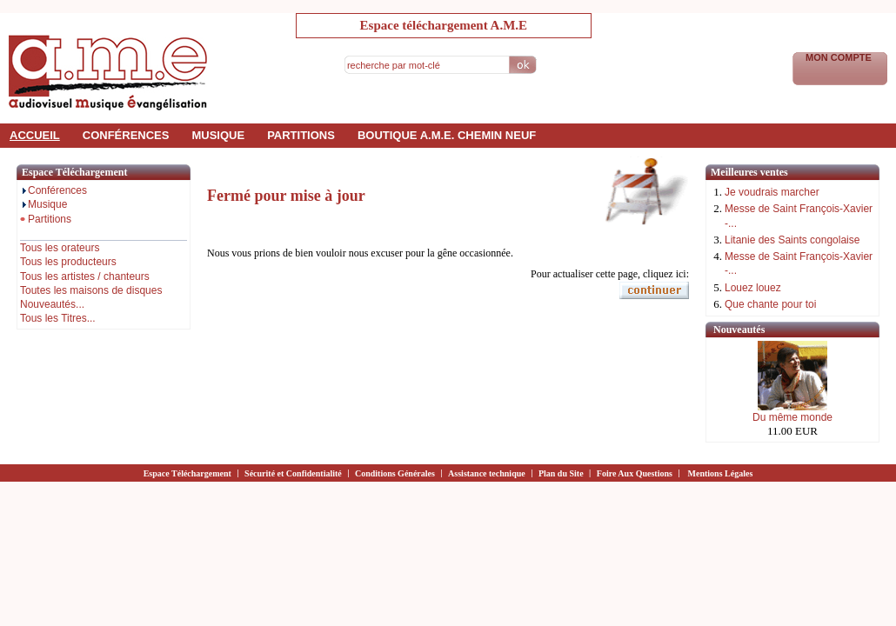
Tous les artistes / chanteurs (85, 276)
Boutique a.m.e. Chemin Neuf (447, 135)
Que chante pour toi (770, 304)
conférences (126, 135)
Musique (43, 204)
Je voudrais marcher (772, 192)
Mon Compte (840, 57)
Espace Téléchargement (187, 473)
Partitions (45, 219)
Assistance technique (486, 473)
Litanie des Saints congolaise (792, 240)
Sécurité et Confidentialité (293, 473)
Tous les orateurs (59, 248)
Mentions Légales (720, 473)
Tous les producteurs (68, 262)
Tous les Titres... (58, 318)
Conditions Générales (395, 473)
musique (217, 135)
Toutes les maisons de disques (91, 290)
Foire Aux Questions (634, 473)
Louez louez (753, 288)
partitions (301, 135)
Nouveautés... (52, 304)
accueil (35, 135)
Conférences (53, 190)
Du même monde (792, 417)
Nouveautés (739, 329)
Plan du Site (561, 473)
